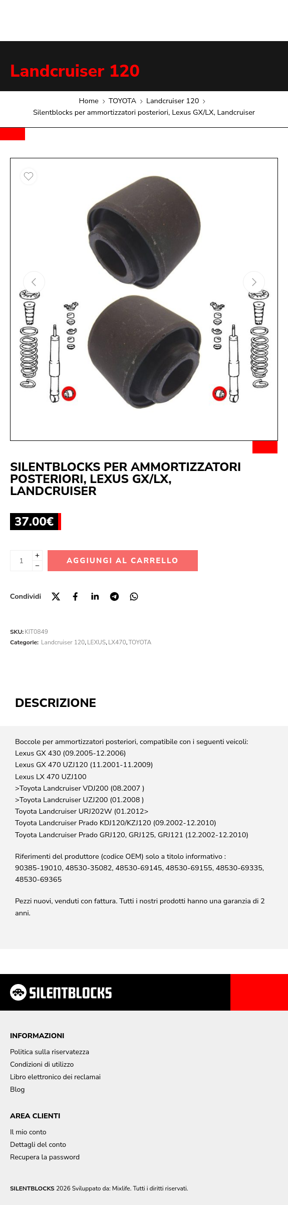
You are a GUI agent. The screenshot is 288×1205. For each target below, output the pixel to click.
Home (89, 101)
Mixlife (121, 1188)
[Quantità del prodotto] (21, 560)
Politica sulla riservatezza (49, 1052)
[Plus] (37, 555)
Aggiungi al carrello (123, 561)
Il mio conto (28, 1132)
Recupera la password (45, 1157)
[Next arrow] (254, 282)
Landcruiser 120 (75, 71)
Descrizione (55, 703)
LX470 (117, 642)
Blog (17, 1089)
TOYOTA (122, 101)
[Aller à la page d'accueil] (61, 992)
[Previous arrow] (34, 282)
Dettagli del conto (38, 1144)
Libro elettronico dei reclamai (55, 1077)
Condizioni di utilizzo (42, 1064)
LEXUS (96, 642)
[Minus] (37, 566)
